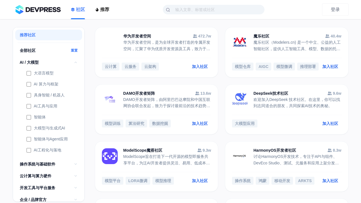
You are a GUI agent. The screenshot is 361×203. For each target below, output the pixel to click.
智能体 (36, 117)
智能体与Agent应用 (47, 139)
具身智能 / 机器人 (46, 95)
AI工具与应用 (42, 106)
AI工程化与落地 (44, 150)
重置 (74, 50)
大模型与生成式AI (46, 128)
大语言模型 (40, 73)
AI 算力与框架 (42, 84)
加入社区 (200, 66)
